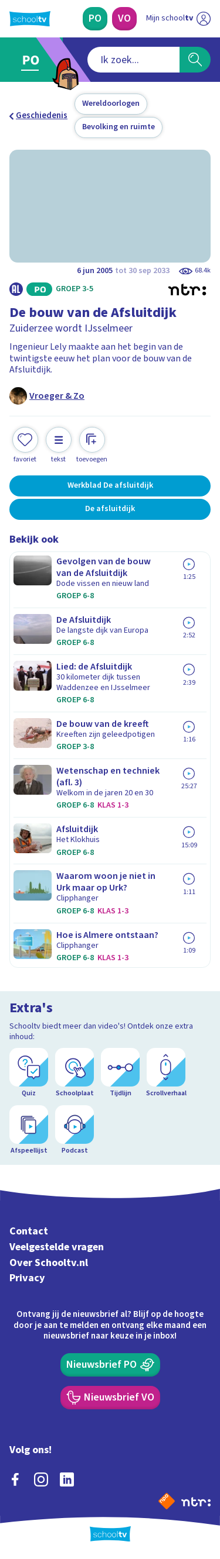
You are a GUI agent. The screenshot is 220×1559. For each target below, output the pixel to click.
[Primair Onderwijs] (95, 18)
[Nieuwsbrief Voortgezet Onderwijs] (110, 1397)
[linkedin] (67, 1479)
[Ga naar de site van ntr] (196, 1501)
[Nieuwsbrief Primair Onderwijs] (110, 1365)
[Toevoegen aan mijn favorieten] (25, 445)
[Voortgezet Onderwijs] (124, 18)
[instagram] (41, 1479)
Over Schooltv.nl (48, 1263)
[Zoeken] (195, 60)
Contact (28, 1231)
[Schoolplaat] (74, 1073)
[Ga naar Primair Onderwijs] (33, 59)
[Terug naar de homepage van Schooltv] (29, 18)
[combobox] (133, 60)
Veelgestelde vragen (56, 1247)
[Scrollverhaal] (166, 1073)
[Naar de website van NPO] (166, 1501)
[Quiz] (28, 1073)
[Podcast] (74, 1130)
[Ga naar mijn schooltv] (178, 19)
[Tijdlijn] (120, 1073)
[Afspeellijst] (28, 1130)
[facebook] (15, 1479)
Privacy (27, 1278)
